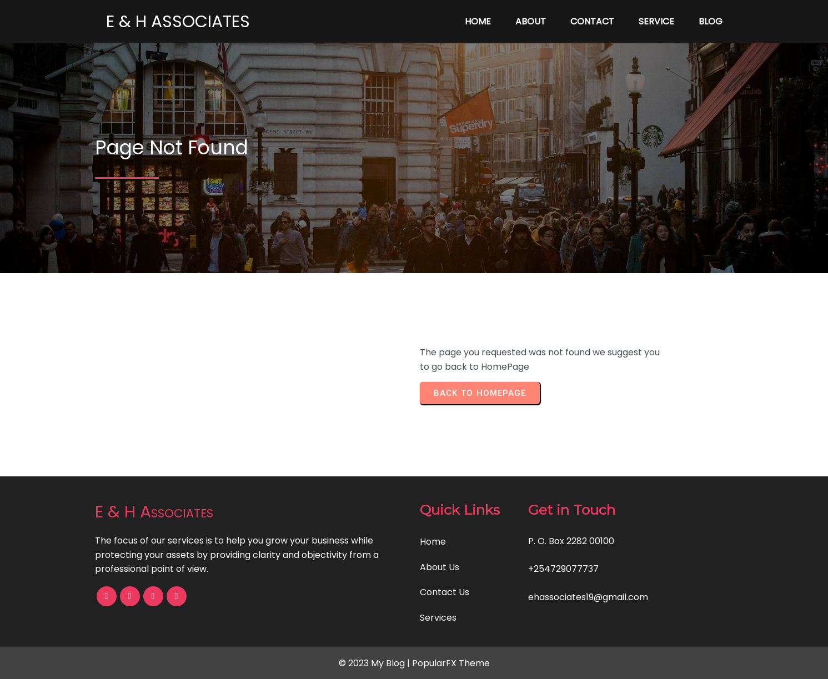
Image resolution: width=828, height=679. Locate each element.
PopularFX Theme (451, 663)
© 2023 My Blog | (375, 663)
